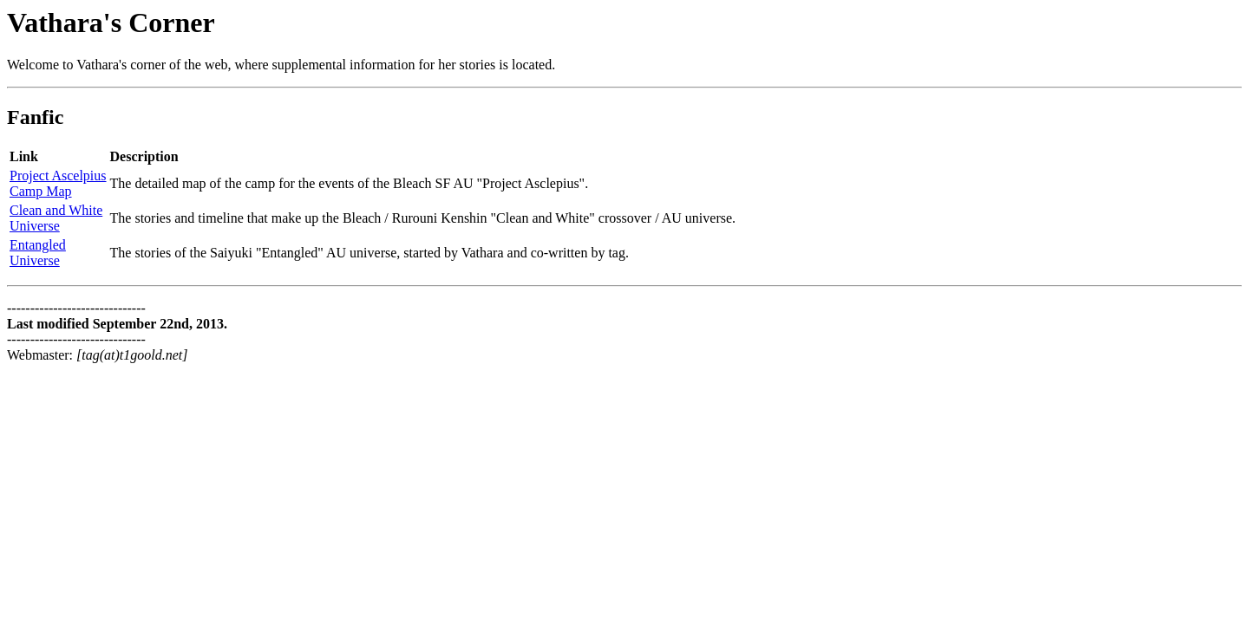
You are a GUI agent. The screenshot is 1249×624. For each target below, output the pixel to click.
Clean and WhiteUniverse (56, 218)
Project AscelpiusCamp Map (58, 183)
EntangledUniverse (38, 252)
